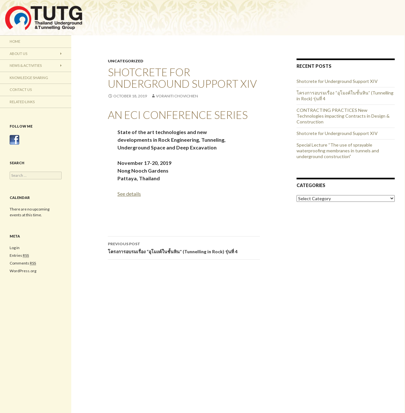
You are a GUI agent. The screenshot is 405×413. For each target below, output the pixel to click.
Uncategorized (125, 60)
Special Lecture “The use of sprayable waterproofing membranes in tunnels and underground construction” (338, 150)
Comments (23, 263)
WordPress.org (23, 270)
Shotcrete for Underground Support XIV (337, 81)
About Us (18, 53)
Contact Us (21, 89)
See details (129, 194)
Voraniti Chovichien (177, 96)
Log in (15, 247)
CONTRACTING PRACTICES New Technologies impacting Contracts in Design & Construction (343, 115)
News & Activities (26, 65)
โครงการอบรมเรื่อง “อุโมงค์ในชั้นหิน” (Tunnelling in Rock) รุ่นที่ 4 (184, 247)
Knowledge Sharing (29, 78)
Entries (19, 255)
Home (15, 41)
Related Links (22, 102)
